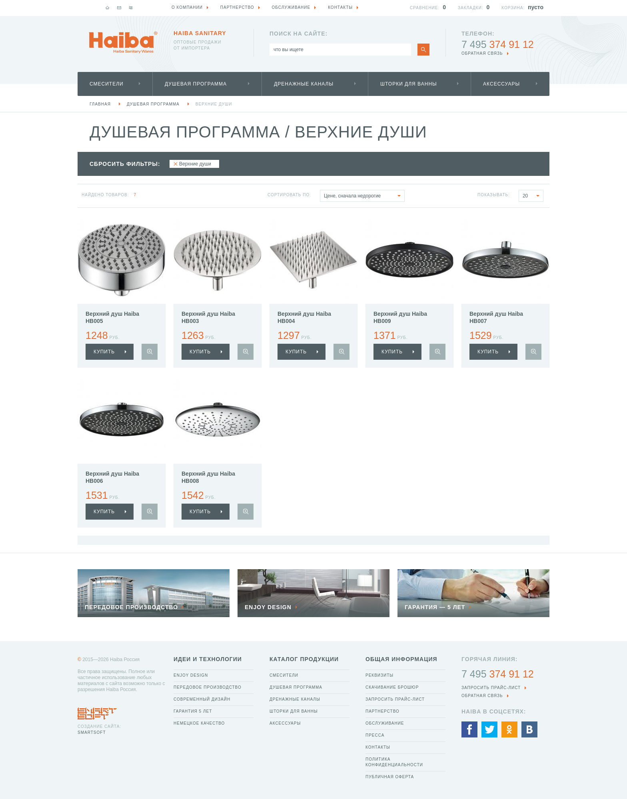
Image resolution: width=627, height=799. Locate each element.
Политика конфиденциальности (394, 762)
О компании (187, 7)
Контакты (377, 747)
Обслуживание (384, 723)
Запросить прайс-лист (395, 699)
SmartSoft (92, 732)
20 (533, 195)
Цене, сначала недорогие (364, 195)
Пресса (374, 735)
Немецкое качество (199, 723)
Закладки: (470, 8)
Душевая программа (196, 84)
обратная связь (482, 53)
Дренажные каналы (303, 84)
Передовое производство (208, 687)
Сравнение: (424, 8)
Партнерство (382, 711)
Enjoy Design (191, 675)
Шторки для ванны (408, 84)
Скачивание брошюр (392, 687)
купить (104, 352)
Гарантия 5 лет (193, 711)
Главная (100, 104)
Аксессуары (501, 84)
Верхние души (214, 104)
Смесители (107, 84)
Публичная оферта (389, 777)
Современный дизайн (202, 699)
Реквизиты (379, 675)
